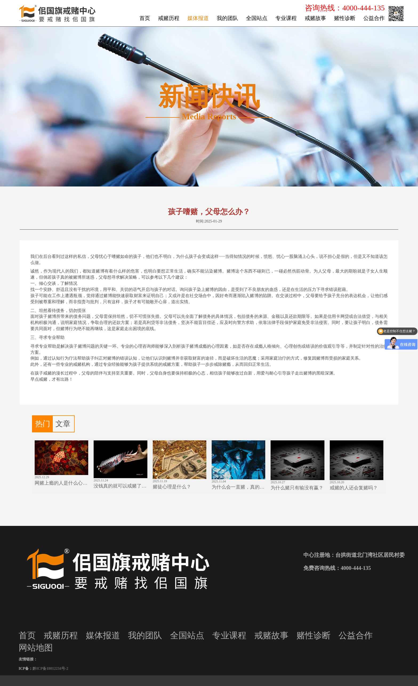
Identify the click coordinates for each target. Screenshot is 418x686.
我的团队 (227, 18)
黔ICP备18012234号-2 (50, 669)
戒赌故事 (315, 18)
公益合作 (374, 18)
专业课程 (286, 18)
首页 (144, 18)
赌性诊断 (344, 18)
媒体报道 (198, 18)
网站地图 (36, 647)
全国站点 (256, 18)
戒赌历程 (168, 18)
